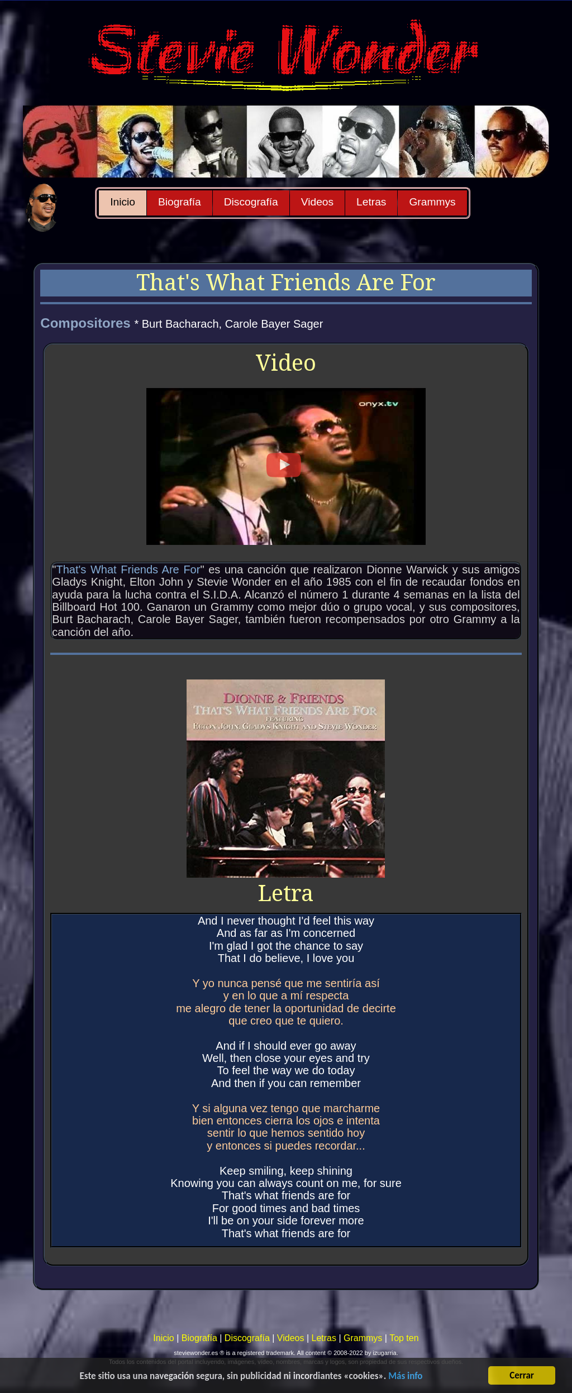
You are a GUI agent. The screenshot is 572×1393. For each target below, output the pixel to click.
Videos (317, 202)
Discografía (251, 202)
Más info (405, 1376)
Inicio (122, 202)
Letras (371, 202)
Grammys (432, 202)
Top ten (403, 1338)
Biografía (179, 202)
